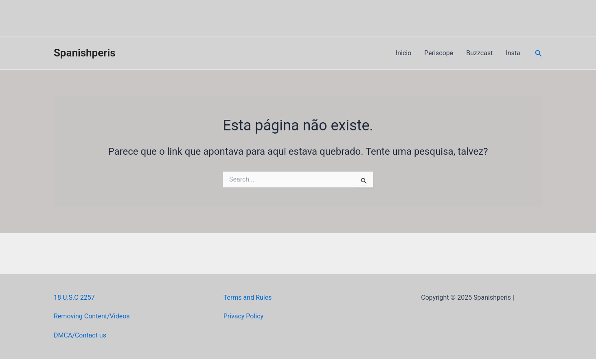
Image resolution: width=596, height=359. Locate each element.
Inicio (403, 53)
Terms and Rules (248, 297)
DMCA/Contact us (80, 335)
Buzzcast (479, 53)
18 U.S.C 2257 (74, 297)
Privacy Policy (244, 316)
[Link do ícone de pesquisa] (538, 53)
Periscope (438, 53)
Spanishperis (85, 53)
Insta (513, 53)
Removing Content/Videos (92, 316)
